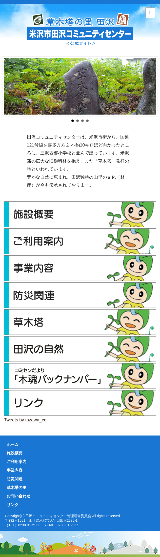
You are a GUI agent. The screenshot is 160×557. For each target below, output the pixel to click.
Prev (10, 86)
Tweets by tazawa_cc (25, 419)
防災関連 (14, 479)
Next (150, 86)
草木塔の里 (16, 487)
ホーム (13, 444)
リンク (13, 505)
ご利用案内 (16, 462)
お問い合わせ (18, 496)
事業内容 (14, 470)
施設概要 (14, 453)
